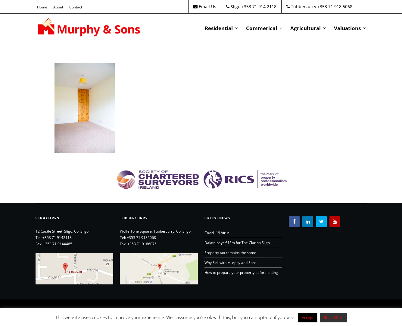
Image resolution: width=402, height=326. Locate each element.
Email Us (204, 6)
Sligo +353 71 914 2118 (251, 6)
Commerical (261, 28)
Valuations (347, 28)
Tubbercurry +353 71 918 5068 (319, 6)
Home (42, 7)
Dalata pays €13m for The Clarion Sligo (237, 242)
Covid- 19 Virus (216, 232)
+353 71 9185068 (141, 237)
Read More (333, 317)
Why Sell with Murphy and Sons (230, 262)
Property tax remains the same (230, 252)
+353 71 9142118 (57, 237)
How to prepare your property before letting (241, 272)
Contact (75, 7)
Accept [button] (308, 317)
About (58, 7)
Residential (219, 28)
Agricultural (305, 28)
